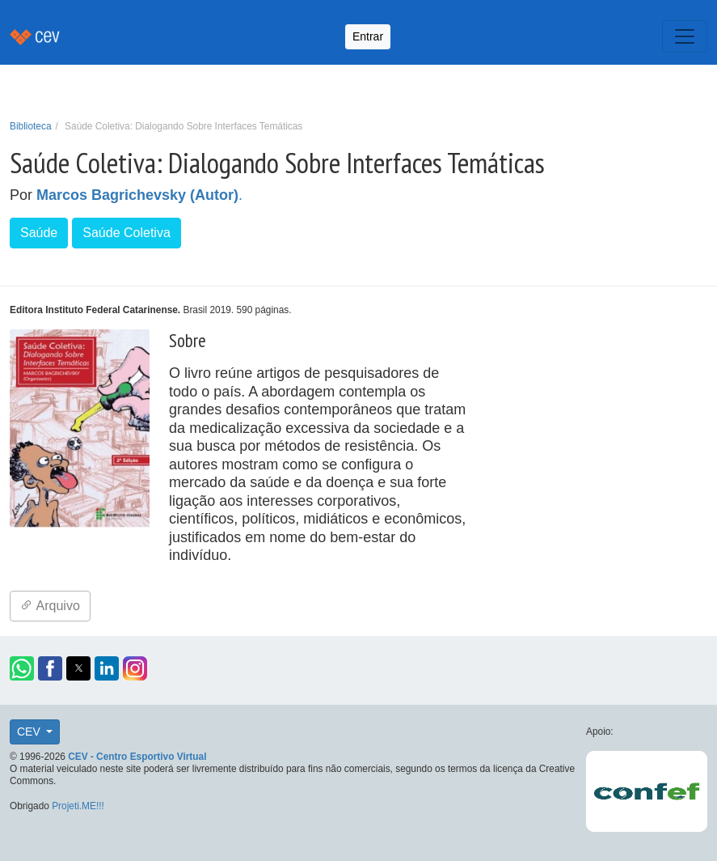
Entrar (367, 36)
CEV (30, 731)
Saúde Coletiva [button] (126, 233)
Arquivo (50, 606)
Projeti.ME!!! (78, 806)
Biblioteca (31, 126)
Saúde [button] (38, 233)
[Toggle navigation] (684, 36)
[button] (22, 668)
